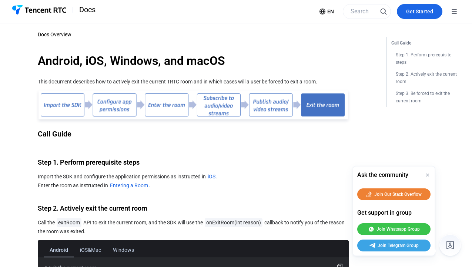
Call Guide (401, 43)
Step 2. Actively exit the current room (427, 78)
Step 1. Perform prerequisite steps (424, 58)
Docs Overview (54, 34)
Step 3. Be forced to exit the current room (423, 97)
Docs (87, 10)
